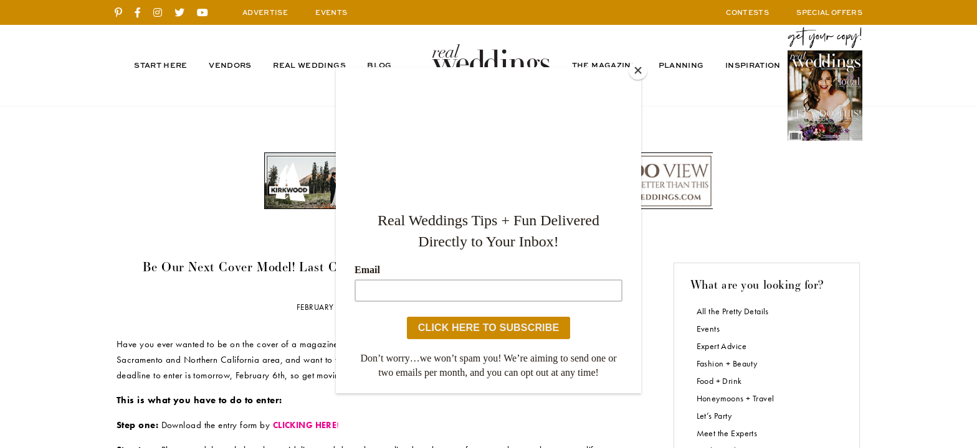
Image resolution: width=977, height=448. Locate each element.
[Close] (638, 70)
